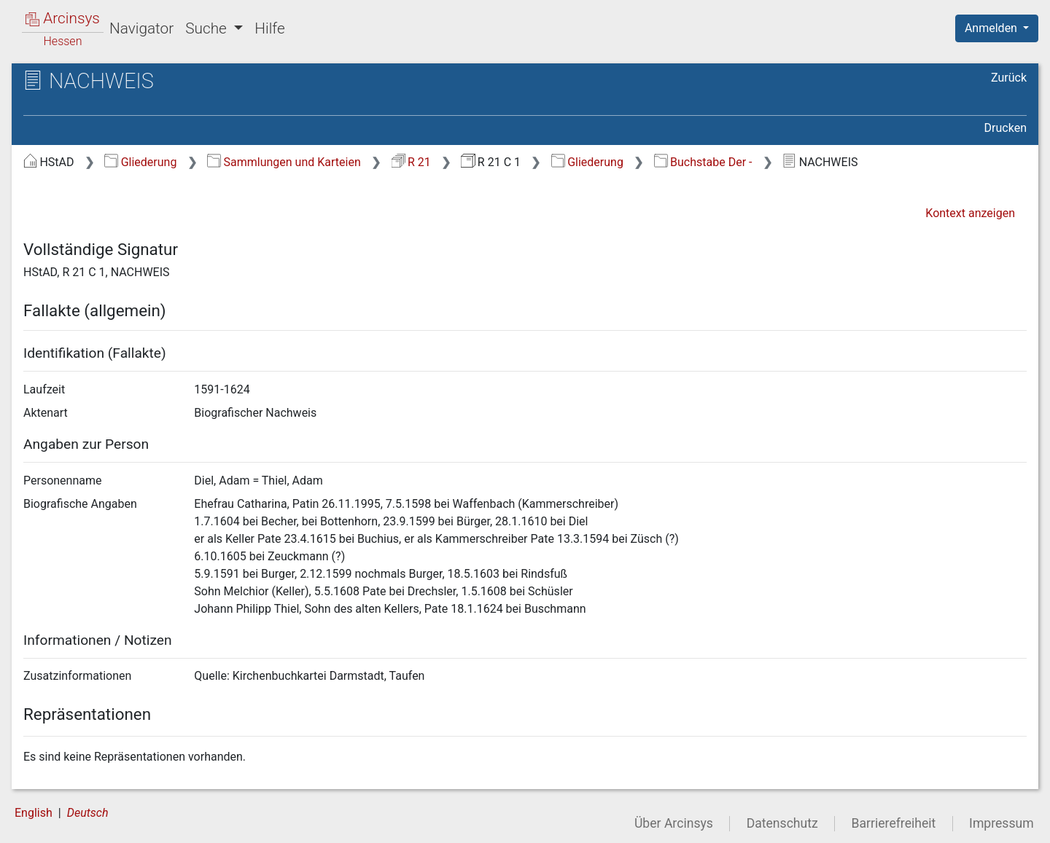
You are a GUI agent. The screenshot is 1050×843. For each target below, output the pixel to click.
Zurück (1009, 78)
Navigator (141, 28)
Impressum (1001, 823)
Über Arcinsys (673, 823)
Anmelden (992, 28)
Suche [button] (207, 28)
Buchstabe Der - (703, 162)
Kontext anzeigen (970, 213)
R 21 (411, 162)
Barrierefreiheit (894, 823)
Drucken (1005, 128)
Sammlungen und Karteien (284, 162)
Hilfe (269, 28)
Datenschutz (782, 823)
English (33, 813)
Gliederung (140, 162)
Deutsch (88, 813)
